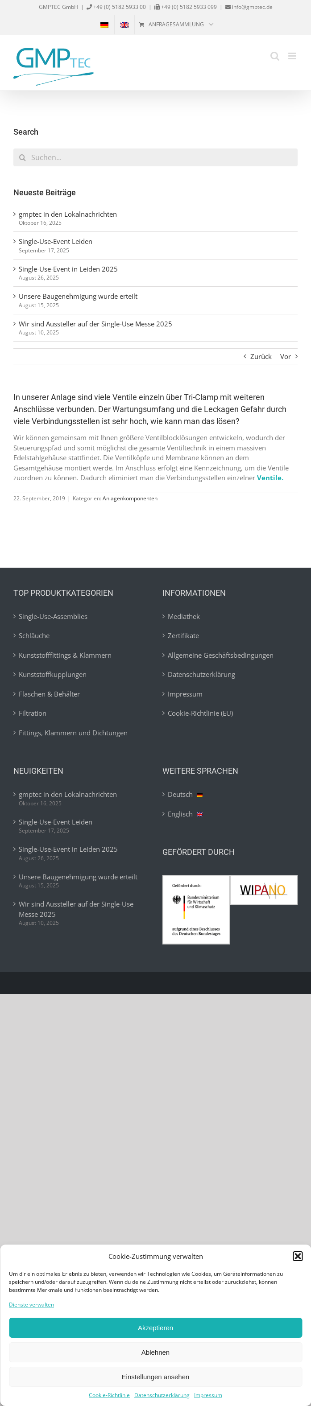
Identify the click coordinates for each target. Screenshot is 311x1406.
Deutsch (185, 794)
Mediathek (184, 616)
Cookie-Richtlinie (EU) (200, 713)
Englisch (185, 813)
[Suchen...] (155, 157)
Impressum (208, 1395)
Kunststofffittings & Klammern (65, 655)
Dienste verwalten (31, 1304)
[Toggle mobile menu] (293, 56)
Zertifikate (183, 635)
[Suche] (22, 157)
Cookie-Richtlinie (109, 1395)
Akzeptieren (155, 1328)
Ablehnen (155, 1352)
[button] (297, 1256)
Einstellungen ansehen (156, 1377)
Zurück (261, 356)
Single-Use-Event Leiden (55, 241)
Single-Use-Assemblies (53, 616)
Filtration (32, 713)
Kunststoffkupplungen (53, 674)
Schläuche (34, 635)
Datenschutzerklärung (162, 1395)
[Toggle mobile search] (274, 56)
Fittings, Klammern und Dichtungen (73, 732)
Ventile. (270, 477)
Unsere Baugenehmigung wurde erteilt (78, 296)
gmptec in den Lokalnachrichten (68, 214)
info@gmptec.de (252, 7)
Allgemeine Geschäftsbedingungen (221, 655)
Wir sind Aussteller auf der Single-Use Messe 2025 (95, 323)
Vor (285, 356)
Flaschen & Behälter (49, 693)
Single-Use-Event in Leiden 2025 (68, 268)
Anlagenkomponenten (130, 498)
